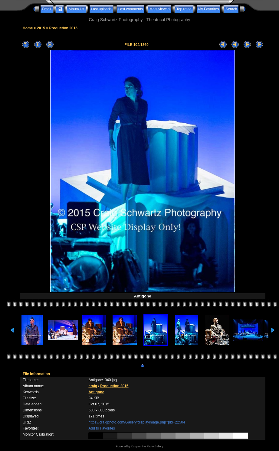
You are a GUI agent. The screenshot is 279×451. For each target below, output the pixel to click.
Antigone (96, 392)
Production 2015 (63, 28)
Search (231, 9)
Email (46, 9)
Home (28, 28)
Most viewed (159, 9)
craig (92, 386)
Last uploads (101, 9)
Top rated (184, 9)
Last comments (130, 9)
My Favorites (208, 9)
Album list (76, 9)
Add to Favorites (101, 428)
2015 (41, 28)
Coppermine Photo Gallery (147, 446)
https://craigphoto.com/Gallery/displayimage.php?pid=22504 (136, 422)
